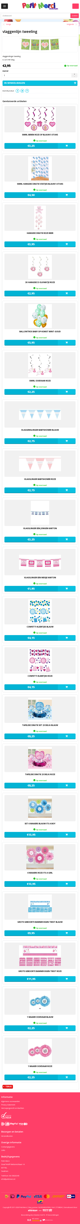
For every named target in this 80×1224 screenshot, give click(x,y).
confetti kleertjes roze (40, 676)
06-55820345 (14, 1176)
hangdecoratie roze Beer (40, 233)
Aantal (5, 71)
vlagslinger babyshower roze (40, 479)
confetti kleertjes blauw (40, 627)
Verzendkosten (7, 1136)
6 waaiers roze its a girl (40, 873)
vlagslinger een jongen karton (40, 528)
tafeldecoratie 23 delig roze (40, 774)
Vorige (8, 24)
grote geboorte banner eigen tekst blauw (40, 922)
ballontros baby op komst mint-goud (40, 331)
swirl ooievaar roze (40, 381)
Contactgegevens (8, 1147)
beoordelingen (52, 1215)
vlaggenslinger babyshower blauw (40, 430)
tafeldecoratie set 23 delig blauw (40, 725)
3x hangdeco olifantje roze (40, 282)
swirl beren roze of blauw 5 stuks (40, 135)
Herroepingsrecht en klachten (12, 1108)
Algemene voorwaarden (10, 1101)
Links (3, 1150)
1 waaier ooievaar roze (40, 1066)
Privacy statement (8, 1105)
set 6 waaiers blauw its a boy (40, 823)
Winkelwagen (75, 6)
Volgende (70, 24)
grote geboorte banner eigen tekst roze (40, 971)
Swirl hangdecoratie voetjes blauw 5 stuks (40, 184)
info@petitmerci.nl (8, 1179)
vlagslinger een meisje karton (40, 577)
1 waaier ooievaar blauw (40, 1017)
